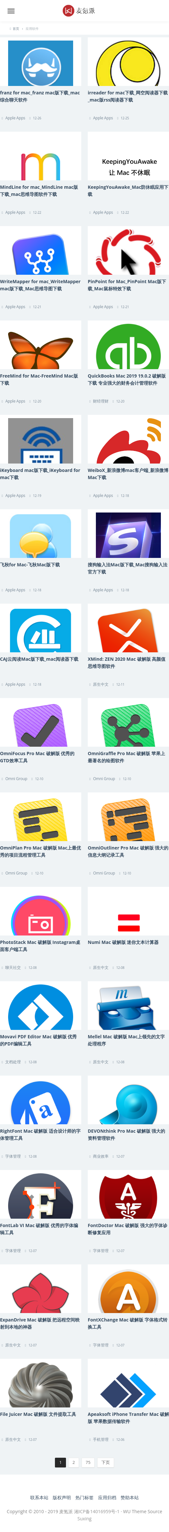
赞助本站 (130, 1497)
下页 (105, 1462)
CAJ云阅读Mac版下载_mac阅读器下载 (39, 659)
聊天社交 (12, 967)
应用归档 (107, 1497)
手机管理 (100, 1439)
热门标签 (84, 1497)
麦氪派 (66, 1511)
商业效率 (100, 1156)
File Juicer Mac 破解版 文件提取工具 (38, 1414)
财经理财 (100, 401)
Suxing (84, 1518)
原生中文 (100, 684)
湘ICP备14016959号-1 (97, 1511)
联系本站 (39, 1497)
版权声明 (62, 1497)
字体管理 (12, 1156)
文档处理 (12, 1062)
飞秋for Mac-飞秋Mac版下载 (30, 564)
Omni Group (16, 778)
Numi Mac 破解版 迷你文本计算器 (123, 942)
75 (88, 1462)
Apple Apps (15, 118)
